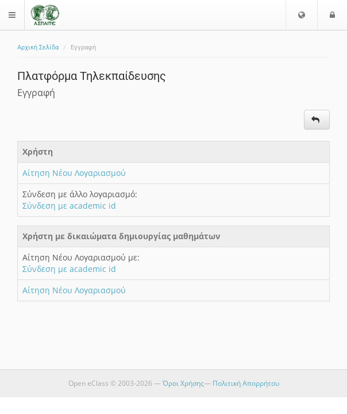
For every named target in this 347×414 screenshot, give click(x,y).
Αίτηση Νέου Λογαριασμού (74, 172)
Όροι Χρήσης (183, 383)
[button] (301, 15)
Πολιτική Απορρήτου (246, 383)
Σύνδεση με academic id (69, 205)
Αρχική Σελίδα (38, 47)
